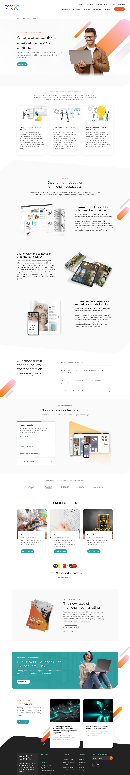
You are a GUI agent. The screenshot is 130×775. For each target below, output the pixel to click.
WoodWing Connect (68, 767)
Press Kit (81, 767)
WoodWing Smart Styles (70, 770)
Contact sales (101, 4)
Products (86, 9)
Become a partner (84, 762)
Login (112, 4)
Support (89, 4)
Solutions (76, 9)
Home (18, 18)
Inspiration (97, 9)
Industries (66, 9)
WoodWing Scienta (68, 762)
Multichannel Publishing (47, 770)
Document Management (47, 773)
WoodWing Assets (68, 759)
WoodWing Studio (68, 757)
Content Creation (46, 765)
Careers (81, 765)
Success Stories (45, 757)
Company (108, 9)
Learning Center (83, 770)
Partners (81, 759)
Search (80, 4)
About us (81, 757)
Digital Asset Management (48, 768)
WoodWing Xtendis (68, 765)
